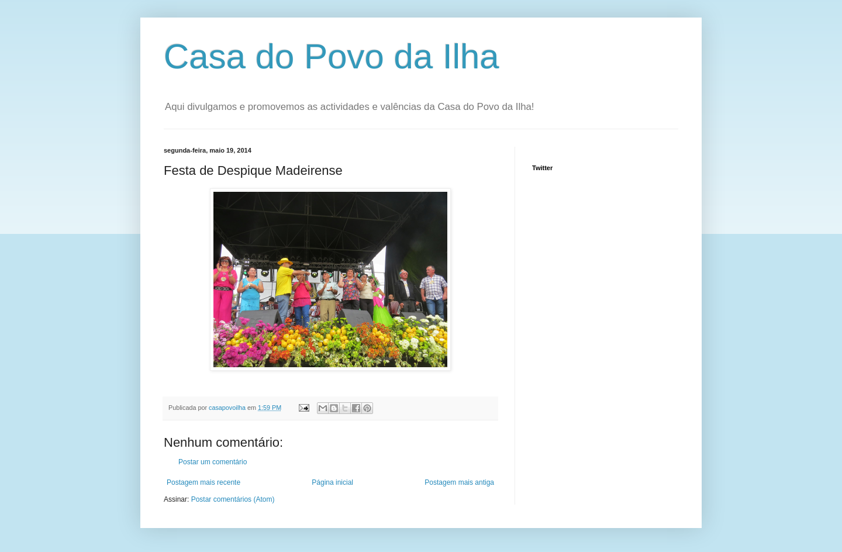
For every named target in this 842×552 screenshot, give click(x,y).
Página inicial (332, 482)
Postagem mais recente (203, 482)
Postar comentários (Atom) (233, 499)
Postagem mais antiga (459, 482)
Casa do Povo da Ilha (331, 56)
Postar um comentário (212, 462)
